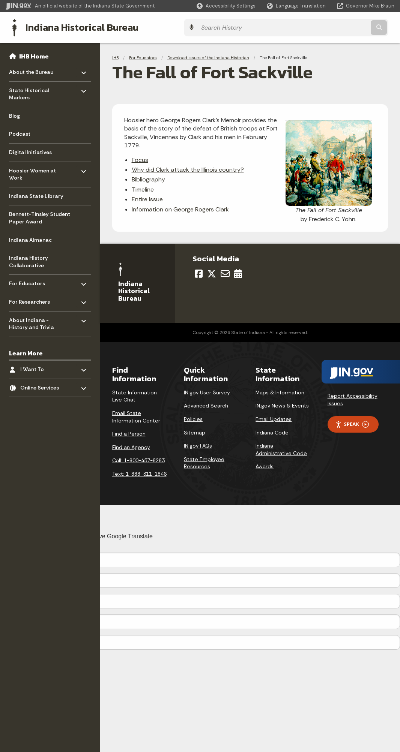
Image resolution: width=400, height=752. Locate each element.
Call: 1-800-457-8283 (138, 459)
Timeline (143, 188)
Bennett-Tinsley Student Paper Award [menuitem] (39, 217)
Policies (193, 418)
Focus (140, 158)
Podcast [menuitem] (19, 132)
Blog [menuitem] (14, 114)
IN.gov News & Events (282, 404)
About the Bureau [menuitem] (31, 69)
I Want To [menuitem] (42, 366)
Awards (265, 465)
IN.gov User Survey (207, 391)
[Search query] (347, 26)
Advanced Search (206, 404)
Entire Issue (147, 198)
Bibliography (148, 178)
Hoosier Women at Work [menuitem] (32, 171)
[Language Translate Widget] (297, 5)
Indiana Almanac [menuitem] (30, 238)
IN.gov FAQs (198, 444)
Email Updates (274, 418)
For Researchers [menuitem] (31, 299)
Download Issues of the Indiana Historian (208, 56)
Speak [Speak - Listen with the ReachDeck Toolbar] (352, 423)
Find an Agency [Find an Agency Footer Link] (131, 445)
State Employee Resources (204, 461)
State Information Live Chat (134, 395)
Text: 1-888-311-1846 (139, 472)
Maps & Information (280, 391)
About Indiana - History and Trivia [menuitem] (31, 321)
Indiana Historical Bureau (75, 26)
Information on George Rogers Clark (180, 208)
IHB (115, 56)
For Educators (143, 56)
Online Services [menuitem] (42, 384)
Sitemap (194, 431)
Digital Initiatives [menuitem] (30, 150)
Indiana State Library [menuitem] (36, 194)
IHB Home (34, 55)
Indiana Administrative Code (281, 448)
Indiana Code (272, 431)
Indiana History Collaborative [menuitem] (28, 260)
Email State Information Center (136, 416)
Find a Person (129, 432)
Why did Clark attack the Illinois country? (188, 168)
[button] (226, 5)
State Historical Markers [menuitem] (31, 91)
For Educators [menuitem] (31, 280)
